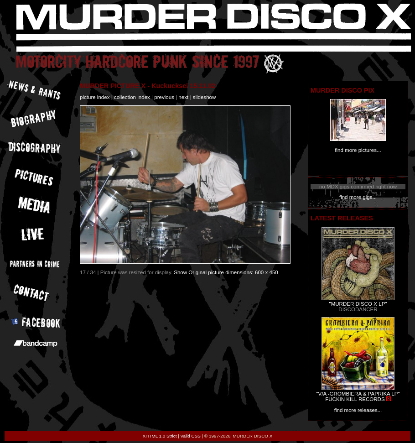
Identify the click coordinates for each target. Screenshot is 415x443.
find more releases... (358, 410)
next (183, 97)
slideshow (204, 97)
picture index (94, 97)
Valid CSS (191, 435)
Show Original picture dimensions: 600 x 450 (226, 272)
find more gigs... (358, 197)
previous (164, 97)
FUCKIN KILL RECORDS (354, 399)
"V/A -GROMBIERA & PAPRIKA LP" (357, 393)
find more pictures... (358, 150)
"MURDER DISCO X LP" (358, 304)
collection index (132, 97)
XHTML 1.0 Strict (160, 435)
